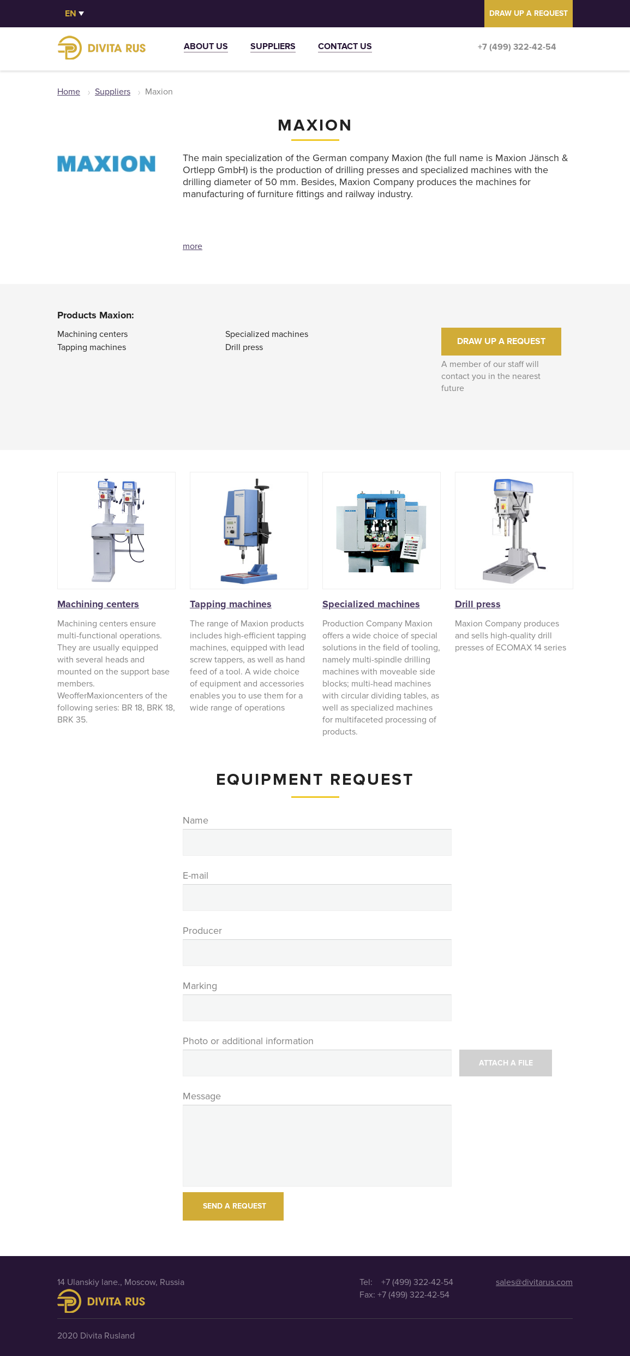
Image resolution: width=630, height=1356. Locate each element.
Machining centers (92, 334)
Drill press (244, 347)
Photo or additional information (248, 1041)
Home (68, 91)
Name (195, 820)
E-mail (195, 875)
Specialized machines (266, 334)
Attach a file (506, 1063)
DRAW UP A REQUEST (528, 13)
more (192, 246)
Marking (200, 986)
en (70, 13)
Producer (202, 931)
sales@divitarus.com (534, 1282)
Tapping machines (91, 347)
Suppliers (273, 48)
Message (202, 1096)
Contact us (345, 48)
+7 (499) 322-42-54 (517, 47)
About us (206, 48)
